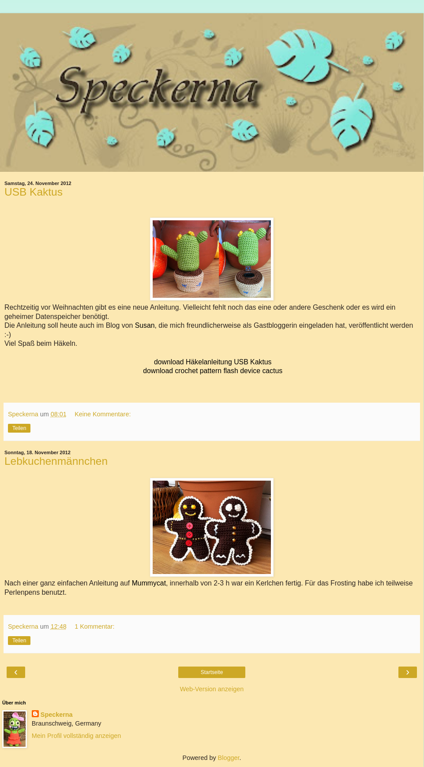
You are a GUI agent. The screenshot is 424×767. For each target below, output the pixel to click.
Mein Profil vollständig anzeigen (76, 735)
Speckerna (57, 714)
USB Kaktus (33, 192)
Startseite (212, 672)
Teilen (19, 428)
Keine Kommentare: (103, 414)
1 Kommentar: (94, 626)
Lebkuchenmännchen (56, 461)
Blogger (229, 757)
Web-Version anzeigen (212, 689)
